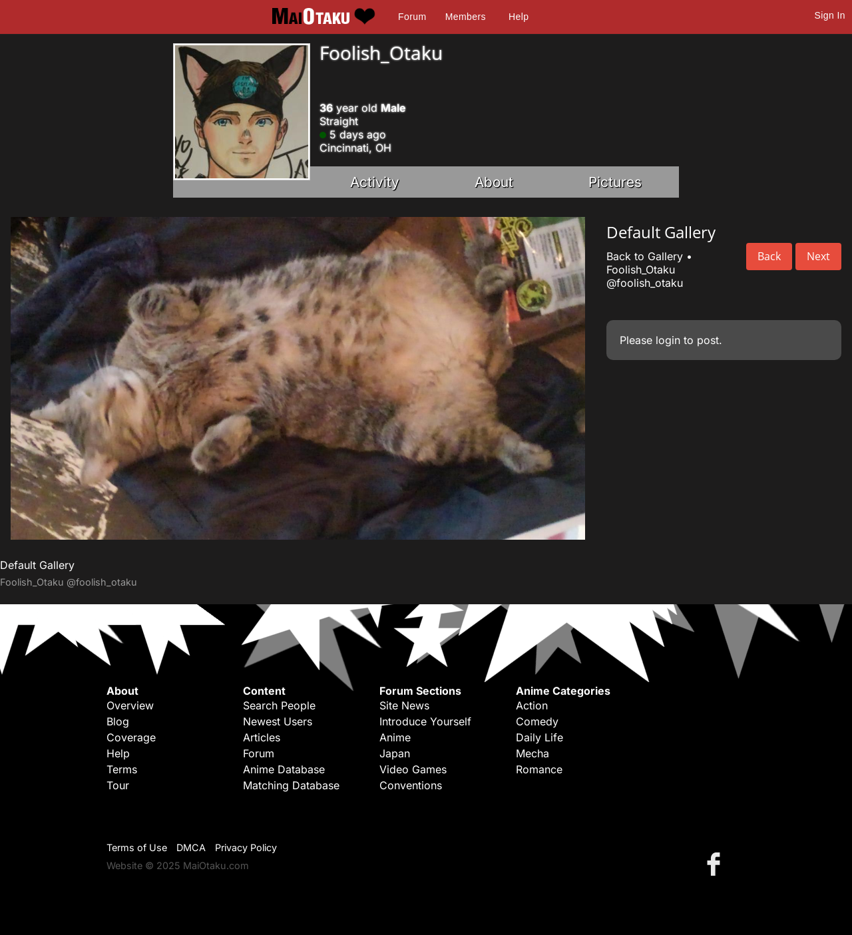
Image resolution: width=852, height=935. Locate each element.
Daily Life (539, 737)
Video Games (413, 769)
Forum (412, 16)
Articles (261, 737)
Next (818, 256)
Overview (130, 705)
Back (769, 256)
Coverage (131, 737)
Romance (539, 769)
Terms (121, 769)
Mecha (532, 753)
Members (465, 16)
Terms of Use (136, 847)
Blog (117, 721)
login (668, 340)
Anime (395, 737)
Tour (117, 785)
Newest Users (277, 721)
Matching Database (291, 785)
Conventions (410, 785)
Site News (404, 705)
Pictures (615, 182)
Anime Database (284, 769)
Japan (394, 753)
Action (532, 705)
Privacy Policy (246, 847)
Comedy (537, 721)
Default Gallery (37, 565)
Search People (279, 705)
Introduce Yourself (425, 721)
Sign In (830, 15)
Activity (374, 182)
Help (519, 16)
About (494, 182)
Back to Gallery (644, 256)
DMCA (191, 847)
